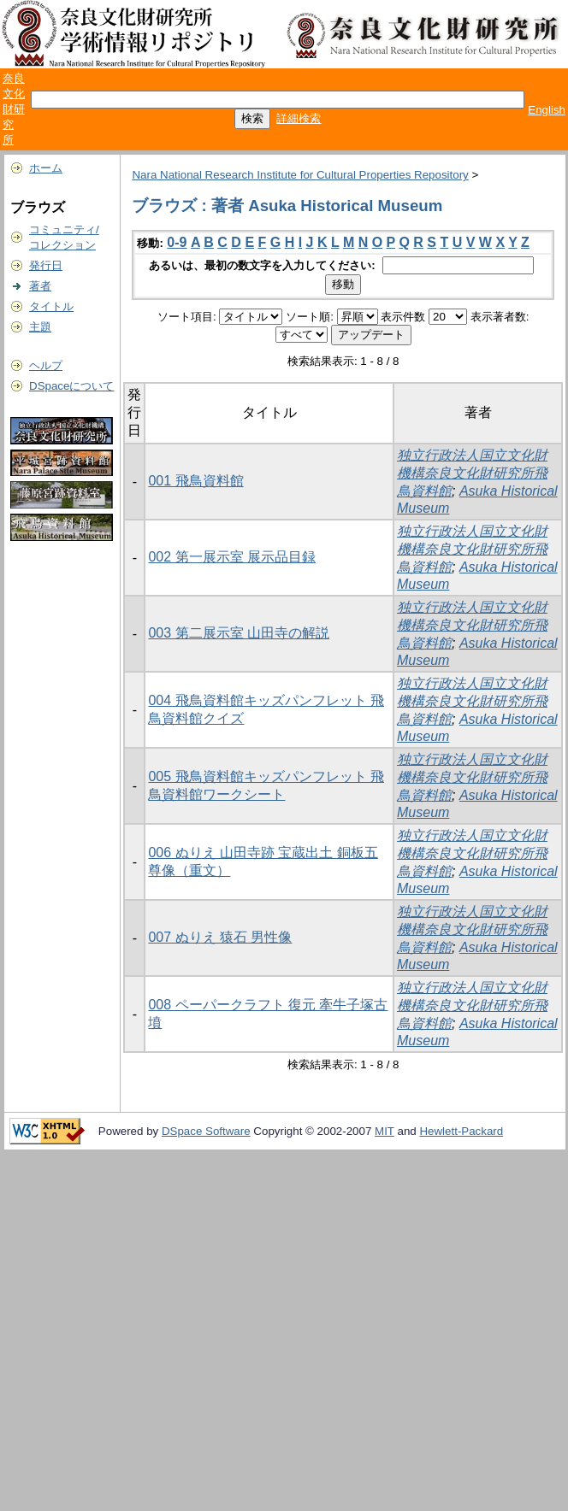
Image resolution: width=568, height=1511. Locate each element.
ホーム (45, 168)
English (546, 109)
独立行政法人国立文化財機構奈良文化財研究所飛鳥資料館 (472, 473)
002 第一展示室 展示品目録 (232, 557)
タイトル (51, 306)
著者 (40, 285)
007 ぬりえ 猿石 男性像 (220, 937)
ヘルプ (45, 365)
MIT (384, 1131)
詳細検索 (298, 118)
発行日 (45, 265)
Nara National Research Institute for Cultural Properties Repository (300, 174)
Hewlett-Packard (461, 1131)
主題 (40, 326)
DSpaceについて (71, 385)
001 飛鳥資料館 (195, 480)
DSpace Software (206, 1131)
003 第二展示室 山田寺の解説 (238, 633)
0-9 (176, 242)
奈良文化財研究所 (14, 109)
